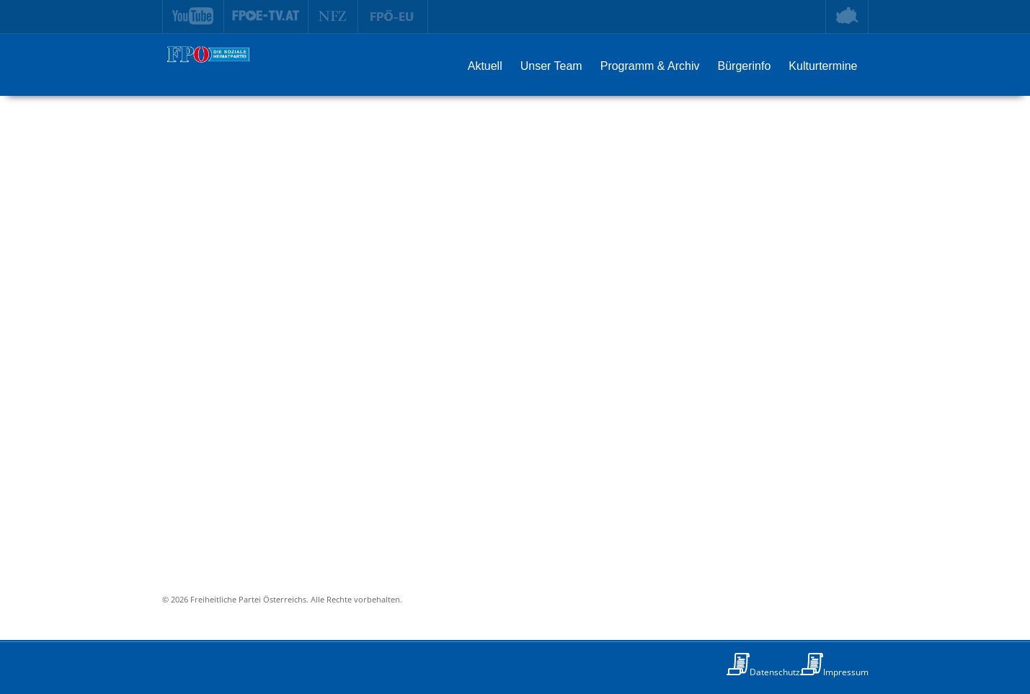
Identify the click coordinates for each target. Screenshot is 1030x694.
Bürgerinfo (744, 66)
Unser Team (551, 66)
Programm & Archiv (650, 66)
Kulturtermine (823, 66)
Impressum (846, 672)
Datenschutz (775, 672)
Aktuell (485, 66)
